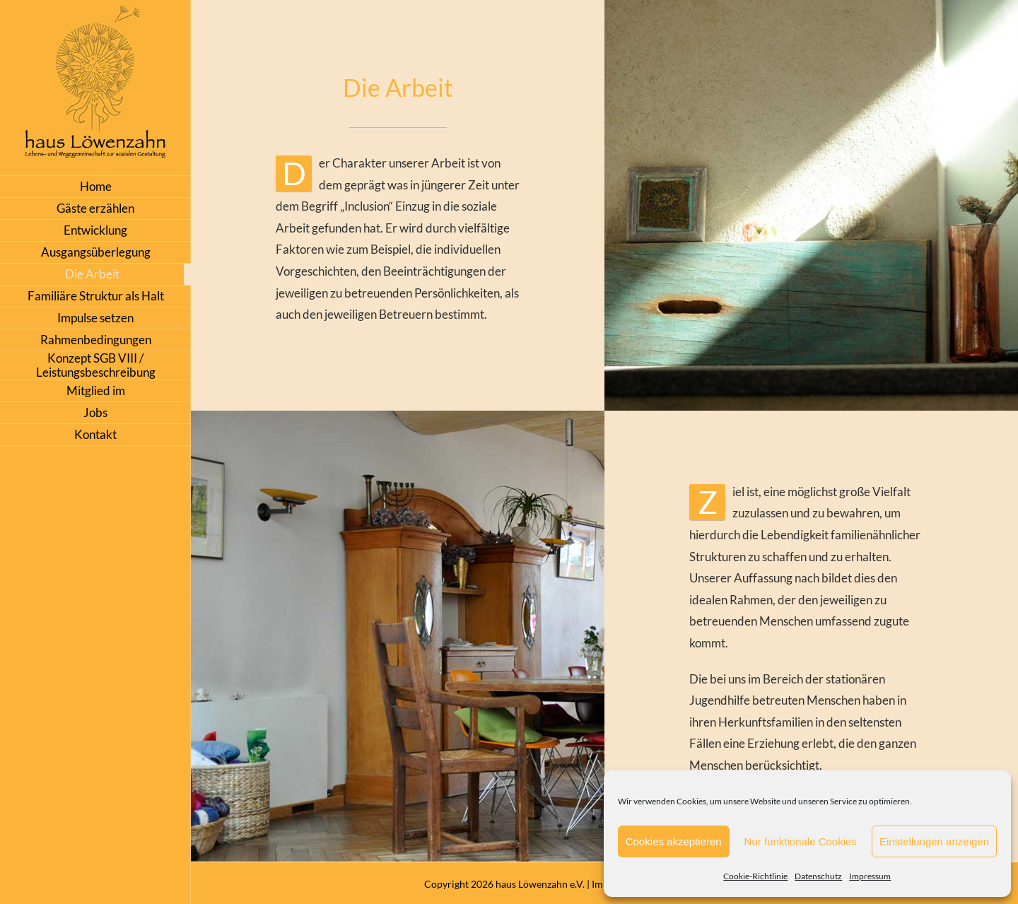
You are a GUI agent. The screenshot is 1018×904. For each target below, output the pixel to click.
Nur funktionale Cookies (800, 841)
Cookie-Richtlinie (755, 876)
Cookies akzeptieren (674, 841)
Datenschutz (818, 876)
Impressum (870, 876)
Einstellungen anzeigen (934, 841)
